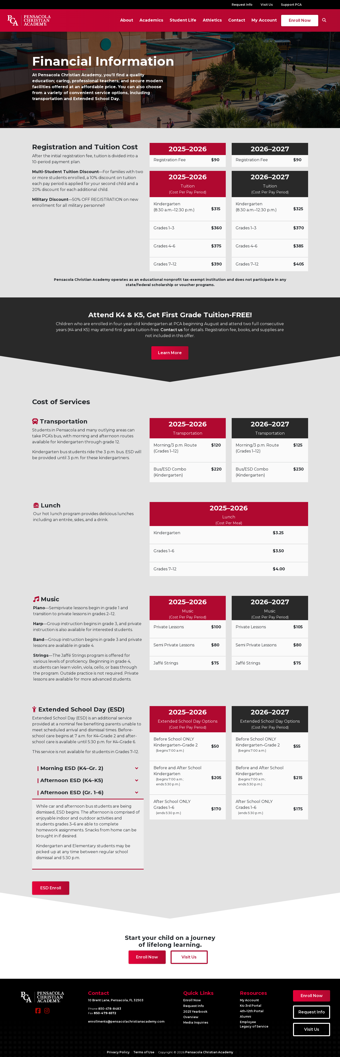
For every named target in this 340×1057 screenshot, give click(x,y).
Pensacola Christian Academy (209, 1051)
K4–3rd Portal (250, 1004)
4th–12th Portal (252, 1009)
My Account (253, 19)
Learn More (170, 351)
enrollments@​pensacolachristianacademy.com (126, 1020)
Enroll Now (289, 19)
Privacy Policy (118, 1051)
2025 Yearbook (195, 1010)
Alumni (245, 1015)
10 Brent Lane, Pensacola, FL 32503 (115, 999)
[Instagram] (46, 1011)
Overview (190, 1015)
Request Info (242, 4)
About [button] (115, 19)
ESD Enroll (50, 886)
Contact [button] (225, 19)
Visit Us (267, 4)
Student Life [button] (172, 19)
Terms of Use (143, 1051)
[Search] (313, 19)
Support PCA (291, 4)
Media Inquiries (195, 1021)
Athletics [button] (201, 19)
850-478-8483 (109, 1007)
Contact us (171, 328)
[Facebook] (38, 1011)
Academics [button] (140, 19)
